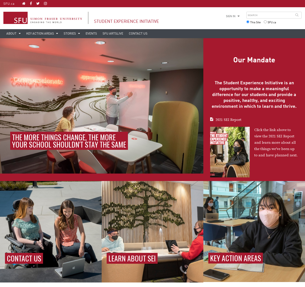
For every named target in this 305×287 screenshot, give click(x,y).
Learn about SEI (132, 258)
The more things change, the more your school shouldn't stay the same (69, 141)
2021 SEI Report (228, 120)
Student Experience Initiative (126, 21)
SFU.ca (8, 3)
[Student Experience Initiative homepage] (24, 3)
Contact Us (138, 33)
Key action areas (40, 33)
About (11, 33)
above (282, 130)
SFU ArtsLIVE (113, 33)
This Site (255, 22)
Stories (70, 33)
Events (91, 33)
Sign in (230, 16)
